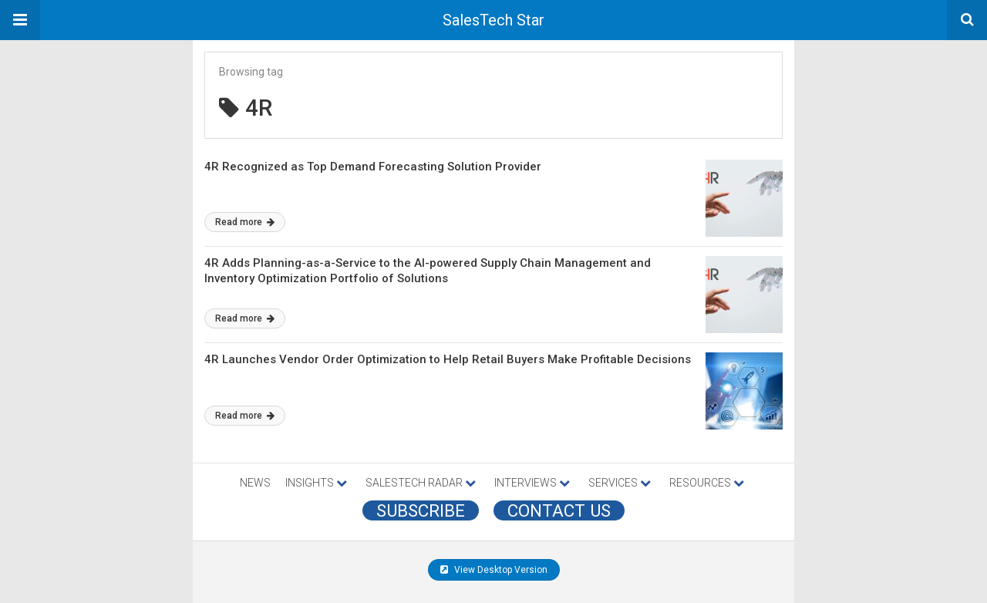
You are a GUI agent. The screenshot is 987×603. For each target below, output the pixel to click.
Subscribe (420, 510)
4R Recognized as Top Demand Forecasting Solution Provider (372, 166)
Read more (245, 222)
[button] (20, 20)
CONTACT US (559, 510)
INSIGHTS (316, 483)
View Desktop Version (493, 569)
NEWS (255, 483)
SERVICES (619, 483)
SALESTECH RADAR (420, 483)
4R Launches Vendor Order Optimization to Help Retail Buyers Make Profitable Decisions (447, 359)
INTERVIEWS (532, 483)
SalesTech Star (493, 20)
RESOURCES (706, 483)
